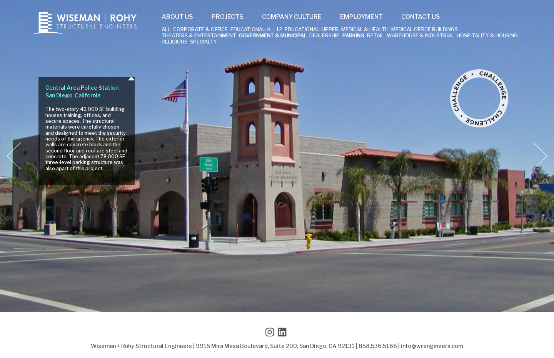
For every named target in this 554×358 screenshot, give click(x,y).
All (166, 29)
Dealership (324, 35)
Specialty (203, 42)
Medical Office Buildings (424, 29)
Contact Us (420, 17)
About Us (177, 17)
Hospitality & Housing (487, 35)
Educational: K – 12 (256, 29)
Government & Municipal (273, 35)
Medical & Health (365, 29)
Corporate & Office (200, 29)
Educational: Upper (312, 29)
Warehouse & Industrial (420, 35)
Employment (361, 17)
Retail (375, 35)
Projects (228, 17)
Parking (353, 35)
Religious (174, 42)
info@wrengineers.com (432, 346)
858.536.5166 (378, 346)
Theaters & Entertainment (199, 35)
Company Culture (292, 17)
